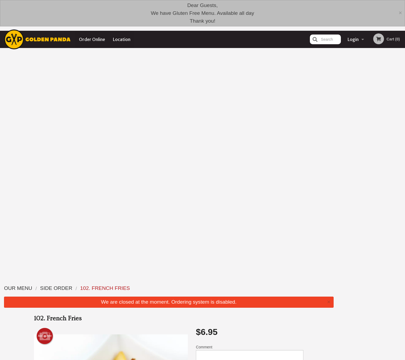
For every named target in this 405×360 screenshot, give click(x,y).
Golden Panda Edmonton (102, 307)
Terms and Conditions (245, 321)
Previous (341, 103)
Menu (188, 315)
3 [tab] (371, 137)
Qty (212, 151)
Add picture (45, 112)
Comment (249, 130)
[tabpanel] (371, 103)
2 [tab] (363, 137)
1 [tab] (355, 137)
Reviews (235, 315)
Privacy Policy (240, 328)
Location (121, 39)
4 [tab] (379, 137)
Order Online (92, 39)
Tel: (289, 328)
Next (401, 103)
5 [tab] (387, 137)
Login (353, 39)
